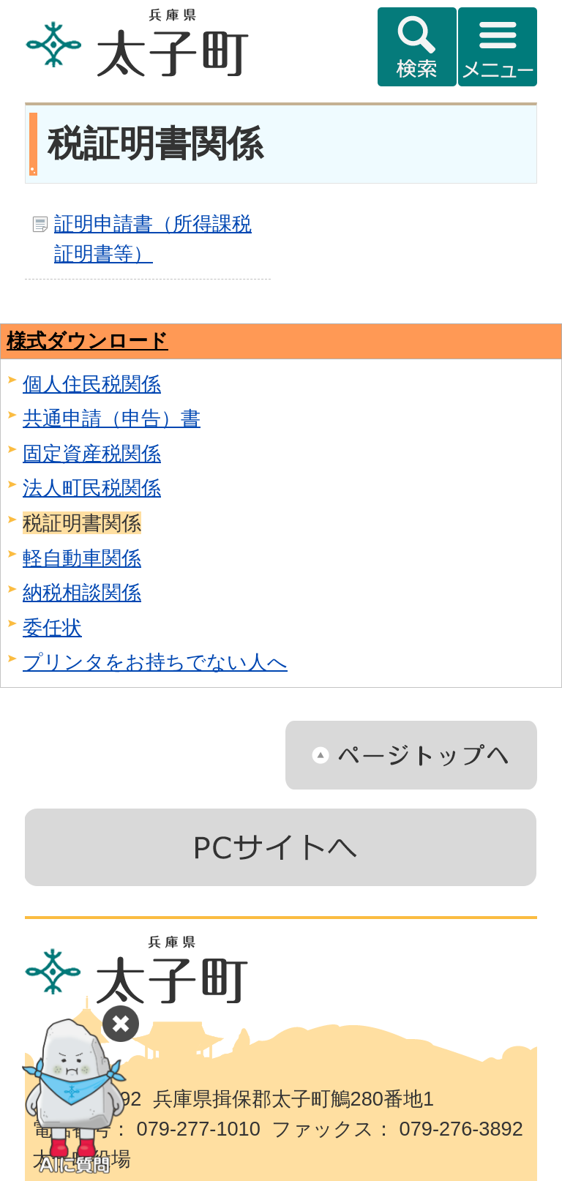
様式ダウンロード (87, 340)
